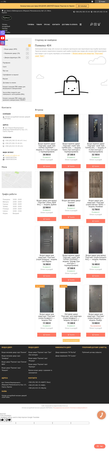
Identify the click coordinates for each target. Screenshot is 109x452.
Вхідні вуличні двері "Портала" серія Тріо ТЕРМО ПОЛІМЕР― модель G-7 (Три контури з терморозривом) (46, 148)
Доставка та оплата (69, 24)
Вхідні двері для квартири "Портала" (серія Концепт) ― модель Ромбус (95, 317)
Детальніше (82, 6)
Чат (100, 446)
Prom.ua (65, 406)
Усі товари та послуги (70, 340)
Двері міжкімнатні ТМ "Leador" (65, 356)
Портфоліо (6, 63)
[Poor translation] (8, 420)
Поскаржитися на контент (61, 408)
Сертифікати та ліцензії (10, 75)
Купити (47, 166)
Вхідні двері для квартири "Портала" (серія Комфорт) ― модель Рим (46, 317)
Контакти (56, 24)
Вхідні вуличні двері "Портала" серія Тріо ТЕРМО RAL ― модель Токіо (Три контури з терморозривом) (71, 148)
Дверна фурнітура (10, 57)
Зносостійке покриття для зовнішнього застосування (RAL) (13, 93)
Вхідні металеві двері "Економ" (71, 202)
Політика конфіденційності (78, 408)
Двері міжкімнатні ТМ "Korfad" (65, 352)
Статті (4, 67)
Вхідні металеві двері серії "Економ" (14, 352)
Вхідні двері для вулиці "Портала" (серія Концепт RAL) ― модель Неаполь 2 (95, 258)
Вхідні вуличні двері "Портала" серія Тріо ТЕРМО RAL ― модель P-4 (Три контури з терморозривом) (95, 148)
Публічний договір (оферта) (91, 352)
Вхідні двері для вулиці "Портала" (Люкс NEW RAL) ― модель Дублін (47, 203)
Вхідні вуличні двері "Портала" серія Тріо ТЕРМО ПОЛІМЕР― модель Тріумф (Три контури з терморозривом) (71, 260)
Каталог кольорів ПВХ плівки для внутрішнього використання (14, 87)
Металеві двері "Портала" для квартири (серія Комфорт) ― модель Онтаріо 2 (71, 317)
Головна (30, 24)
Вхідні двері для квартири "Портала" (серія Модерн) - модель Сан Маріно (46, 258)
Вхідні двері (8, 49)
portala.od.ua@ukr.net (12, 155)
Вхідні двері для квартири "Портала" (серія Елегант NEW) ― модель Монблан (95, 203)
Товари (39, 24)
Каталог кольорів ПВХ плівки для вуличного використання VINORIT (14, 99)
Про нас (47, 24)
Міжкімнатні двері (10, 53)
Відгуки (5, 79)
